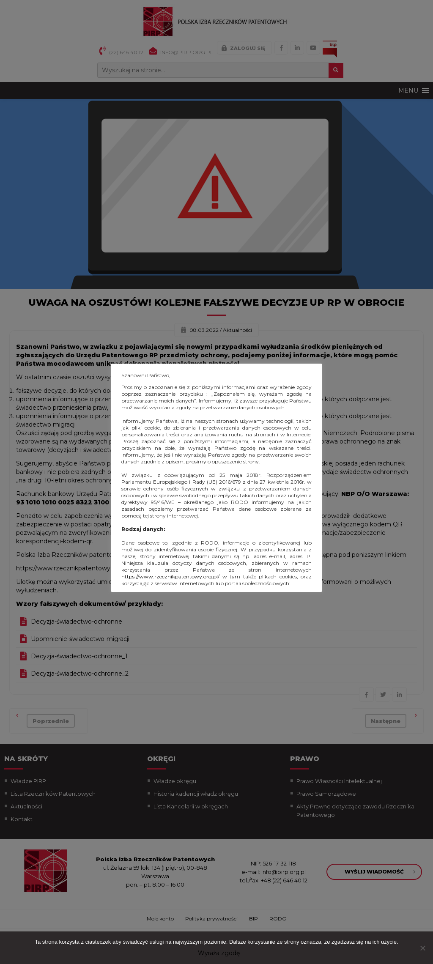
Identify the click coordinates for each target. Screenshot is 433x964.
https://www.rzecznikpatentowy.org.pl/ (170, 576)
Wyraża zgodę (219, 953)
